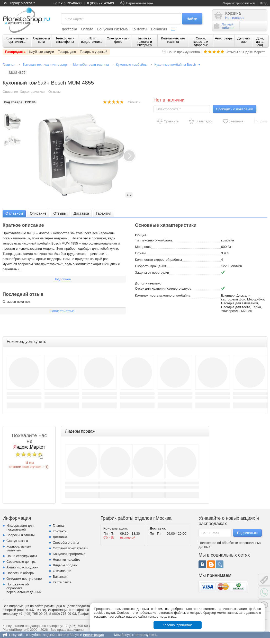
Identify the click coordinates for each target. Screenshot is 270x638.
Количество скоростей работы (158, 260)
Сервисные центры (21, 562)
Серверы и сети (41, 40)
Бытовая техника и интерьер (144, 41)
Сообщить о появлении (234, 109)
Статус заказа (17, 541)
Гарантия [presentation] (103, 213)
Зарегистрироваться (239, 3)
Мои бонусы (123, 635)
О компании (62, 571)
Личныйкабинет (224, 26)
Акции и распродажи (22, 567)
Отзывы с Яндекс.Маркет (245, 52)
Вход (263, 3)
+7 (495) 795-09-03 (67, 3)
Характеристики (32, 92)
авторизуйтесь (146, 635)
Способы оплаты (66, 542)
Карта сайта (62, 582)
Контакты (139, 29)
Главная (9, 64)
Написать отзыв (62, 311)
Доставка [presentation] (81, 213)
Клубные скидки (41, 52)
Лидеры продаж (65, 565)
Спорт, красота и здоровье (200, 41)
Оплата (87, 29)
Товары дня (67, 52)
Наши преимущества (183, 52)
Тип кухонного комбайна (154, 240)
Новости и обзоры (20, 573)
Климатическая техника (173, 40)
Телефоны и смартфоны (64, 40)
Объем (140, 253)
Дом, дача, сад (260, 41)
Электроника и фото (118, 40)
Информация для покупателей (19, 527)
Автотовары (224, 38)
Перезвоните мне (139, 3)
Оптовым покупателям (70, 548)
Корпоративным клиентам (18, 548)
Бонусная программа (69, 554)
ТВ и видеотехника (91, 40)
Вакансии (159, 29)
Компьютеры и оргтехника (17, 40)
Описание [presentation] (38, 213)
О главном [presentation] (14, 213)
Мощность (143, 247)
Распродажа (15, 52)
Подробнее (62, 279)
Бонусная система (112, 29)
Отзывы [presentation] (60, 213)
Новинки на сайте (66, 559)
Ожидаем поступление (24, 579)
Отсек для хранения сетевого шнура (163, 288)
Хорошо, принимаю (178, 625)
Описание (10, 92)
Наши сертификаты (21, 556)
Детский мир (243, 40)
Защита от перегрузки (152, 272)
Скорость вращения (150, 266)
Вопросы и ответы (20, 535)
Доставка (69, 29)
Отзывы (54, 92)
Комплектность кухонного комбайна (162, 295)
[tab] (14, 213)
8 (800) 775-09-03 (100, 3)
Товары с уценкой (93, 52)
